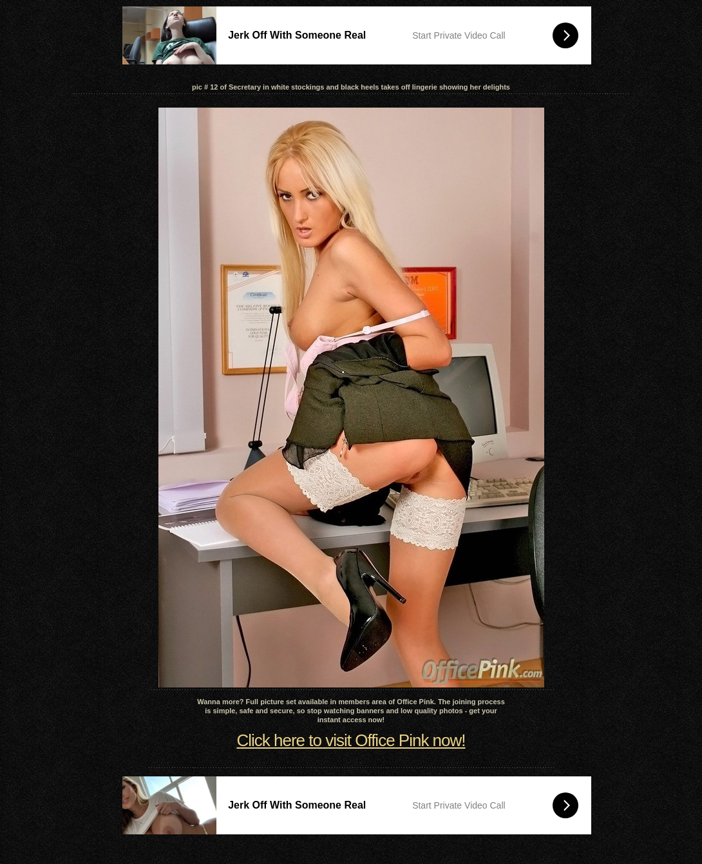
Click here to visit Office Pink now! (350, 740)
